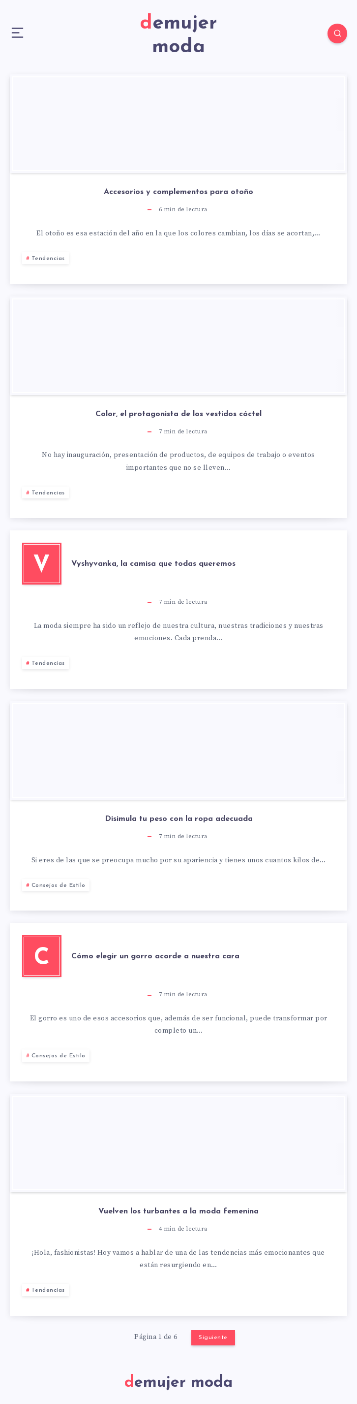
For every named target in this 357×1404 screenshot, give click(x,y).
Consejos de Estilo (58, 885)
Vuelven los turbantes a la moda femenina (178, 1211)
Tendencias (48, 258)
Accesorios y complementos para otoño (178, 192)
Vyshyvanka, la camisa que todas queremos (153, 564)
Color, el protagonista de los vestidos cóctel (178, 414)
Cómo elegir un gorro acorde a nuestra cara (155, 956)
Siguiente (213, 1337)
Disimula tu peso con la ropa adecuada (179, 819)
